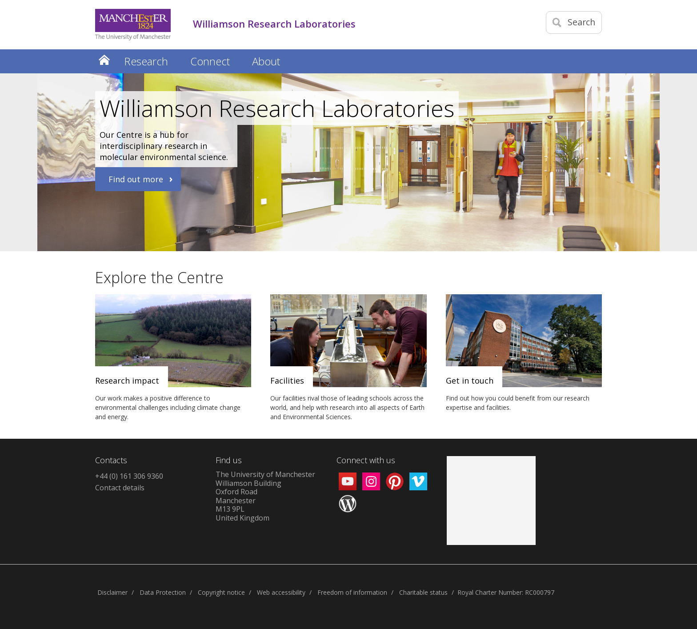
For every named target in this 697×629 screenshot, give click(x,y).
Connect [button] (210, 61)
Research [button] (146, 61)
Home (104, 59)
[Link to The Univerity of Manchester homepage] (133, 24)
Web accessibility (281, 592)
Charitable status (423, 592)
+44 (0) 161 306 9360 (129, 476)
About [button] (266, 61)
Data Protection (163, 592)
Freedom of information (352, 592)
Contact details (119, 488)
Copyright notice (221, 592)
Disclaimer (112, 592)
